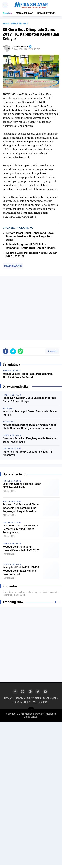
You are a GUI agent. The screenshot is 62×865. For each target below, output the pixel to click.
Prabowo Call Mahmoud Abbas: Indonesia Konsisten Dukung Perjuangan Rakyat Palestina (21, 508)
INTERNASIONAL (12, 481)
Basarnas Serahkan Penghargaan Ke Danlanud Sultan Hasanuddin (30, 440)
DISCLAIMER (49, 698)
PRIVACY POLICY (22, 702)
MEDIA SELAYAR (24, 13)
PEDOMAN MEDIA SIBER (28, 698)
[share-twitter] (13, 351)
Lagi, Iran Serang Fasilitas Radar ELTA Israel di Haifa (22, 485)
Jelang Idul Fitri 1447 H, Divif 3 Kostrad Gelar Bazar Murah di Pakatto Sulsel (21, 571)
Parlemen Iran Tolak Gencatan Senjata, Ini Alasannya (27, 453)
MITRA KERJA (40, 702)
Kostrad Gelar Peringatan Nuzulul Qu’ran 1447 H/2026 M (21, 548)
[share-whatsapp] (20, 351)
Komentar (52, 351)
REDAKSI (8, 698)
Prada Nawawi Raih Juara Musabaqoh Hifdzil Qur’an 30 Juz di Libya (29, 399)
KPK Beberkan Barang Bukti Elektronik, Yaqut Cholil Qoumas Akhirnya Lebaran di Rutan (29, 426)
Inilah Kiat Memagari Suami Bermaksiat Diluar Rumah (30, 413)
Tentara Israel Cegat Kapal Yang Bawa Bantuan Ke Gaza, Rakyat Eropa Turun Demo (30, 236)
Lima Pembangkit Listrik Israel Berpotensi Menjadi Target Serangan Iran (21, 529)
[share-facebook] (5, 351)
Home (6, 23)
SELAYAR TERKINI (46, 13)
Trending (7, 13)
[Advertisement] (31, 308)
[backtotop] (31, 710)
